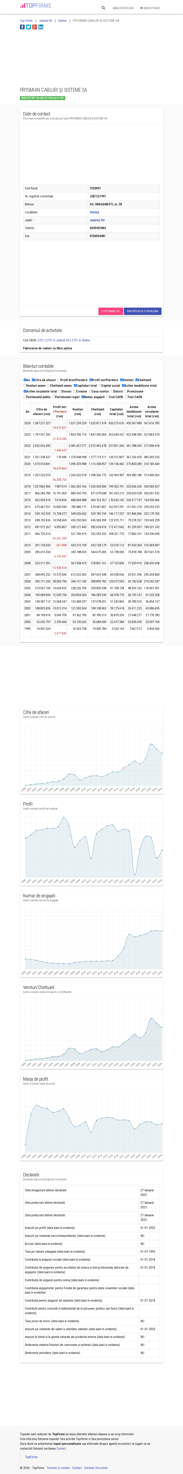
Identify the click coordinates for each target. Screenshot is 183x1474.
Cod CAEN (115, 397)
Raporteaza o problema (142, 311)
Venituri (126, 380)
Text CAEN (133, 397)
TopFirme (31, 1457)
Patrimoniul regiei (66, 397)
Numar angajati (93, 397)
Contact (61, 1448)
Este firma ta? (111, 311)
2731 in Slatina (81, 340)
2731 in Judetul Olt (57, 340)
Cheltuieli (143, 380)
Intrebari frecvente (96, 1468)
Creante (80, 391)
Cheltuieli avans (60, 386)
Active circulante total (40, 391)
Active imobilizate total (139, 386)
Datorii (117, 391)
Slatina (94, 212)
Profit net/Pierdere (104, 380)
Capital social (109, 386)
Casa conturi (99, 391)
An (27, 380)
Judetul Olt (97, 220)
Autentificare (123, 8)
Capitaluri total (85, 386)
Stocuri (65, 391)
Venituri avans (35, 386)
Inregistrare (150, 8)
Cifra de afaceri (44, 380)
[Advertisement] (52, 57)
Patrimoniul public (37, 397)
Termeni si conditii (58, 1468)
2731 (40, 340)
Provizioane (134, 391)
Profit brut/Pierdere (73, 380)
